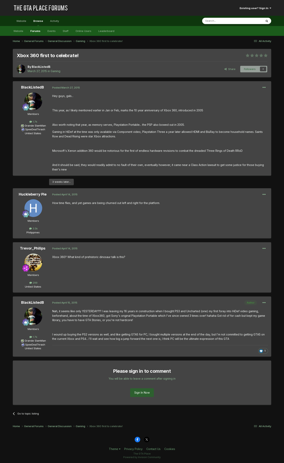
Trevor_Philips (32, 248)
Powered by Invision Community (142, 457)
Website (21, 20)
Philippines (33, 232)
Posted (66, 87)
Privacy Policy (133, 449)
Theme (115, 449)
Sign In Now (142, 392)
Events (52, 31)
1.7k (33, 121)
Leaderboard (106, 31)
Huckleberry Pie (33, 194)
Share (229, 69)
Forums (35, 31)
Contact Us (153, 449)
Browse (38, 22)
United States (33, 133)
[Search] (222, 21)
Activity (54, 20)
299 (33, 282)
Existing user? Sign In (255, 8)
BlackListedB (41, 66)
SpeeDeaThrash (35, 129)
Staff (65, 31)
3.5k (33, 228)
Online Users (83, 31)
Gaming (55, 71)
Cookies (169, 449)
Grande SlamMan (35, 125)
